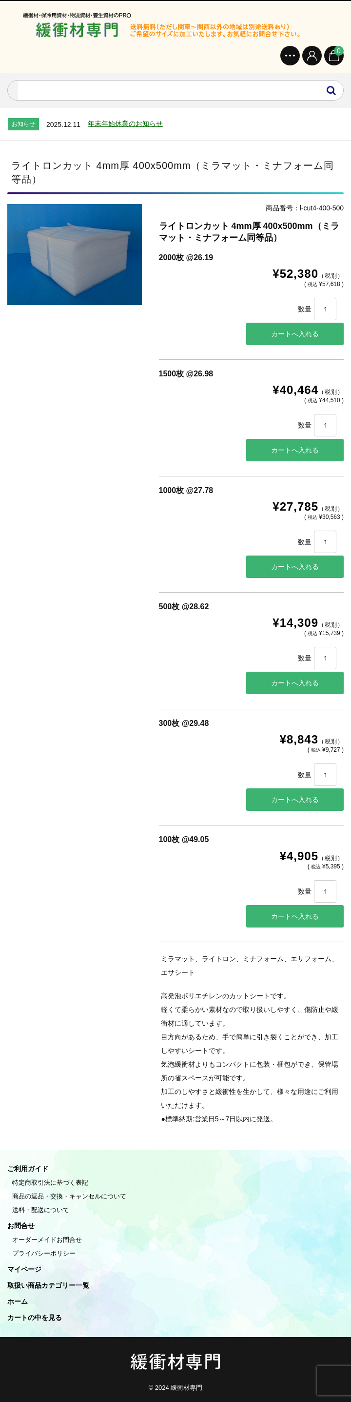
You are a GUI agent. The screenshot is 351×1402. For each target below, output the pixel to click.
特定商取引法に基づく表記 (50, 1182)
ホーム (17, 1301)
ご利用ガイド (27, 1169)
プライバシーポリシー (44, 1253)
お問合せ (21, 1226)
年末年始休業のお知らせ (125, 123)
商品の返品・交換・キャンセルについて (69, 1196)
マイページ (24, 1269)
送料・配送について (40, 1210)
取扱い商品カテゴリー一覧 (48, 1285)
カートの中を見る (34, 1317)
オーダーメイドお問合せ (47, 1239)
